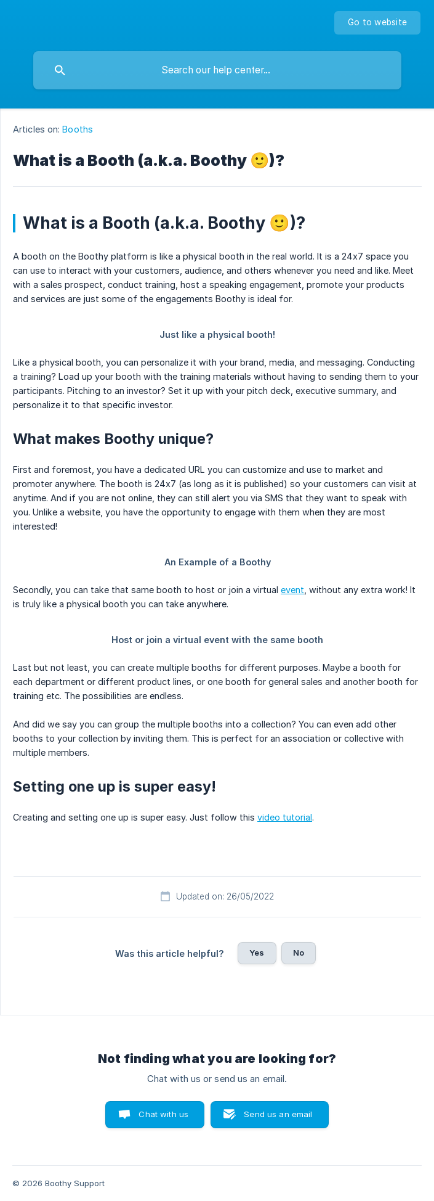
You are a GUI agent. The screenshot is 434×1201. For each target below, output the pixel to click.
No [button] (298, 952)
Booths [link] (77, 129)
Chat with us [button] (163, 1114)
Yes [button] (256, 952)
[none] (377, 23)
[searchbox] (217, 70)
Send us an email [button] (278, 1114)
